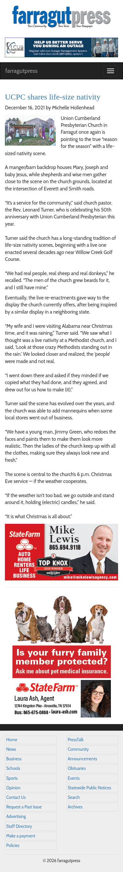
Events (74, 778)
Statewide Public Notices (89, 787)
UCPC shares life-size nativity (52, 97)
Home (11, 739)
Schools (13, 768)
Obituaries (77, 768)
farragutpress (21, 70)
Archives (75, 806)
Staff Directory (19, 826)
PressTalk (76, 739)
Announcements (82, 758)
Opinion (13, 787)
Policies (12, 845)
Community (78, 749)
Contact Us (16, 797)
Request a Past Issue (24, 806)
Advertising (16, 816)
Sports (12, 778)
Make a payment (20, 835)
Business (13, 758)
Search (74, 797)
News (11, 749)
